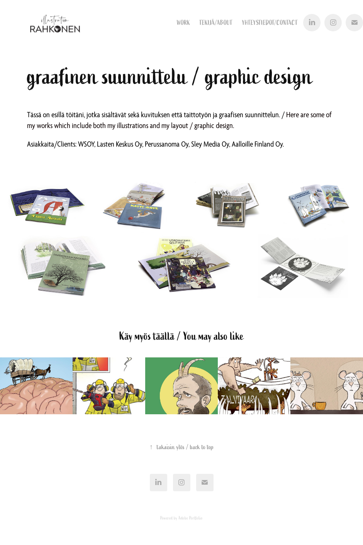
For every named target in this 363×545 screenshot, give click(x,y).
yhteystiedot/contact (270, 23)
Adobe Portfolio (190, 518)
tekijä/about (215, 23)
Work (183, 23)
